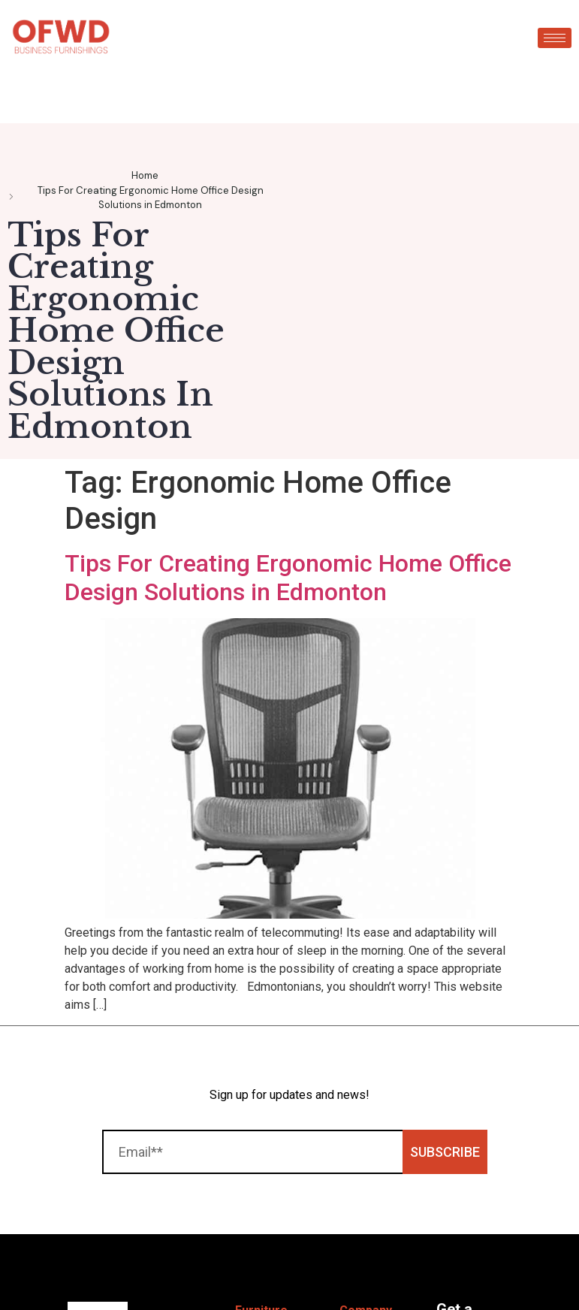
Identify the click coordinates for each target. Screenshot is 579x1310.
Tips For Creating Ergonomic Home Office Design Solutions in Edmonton (288, 577)
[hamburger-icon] (554, 38)
